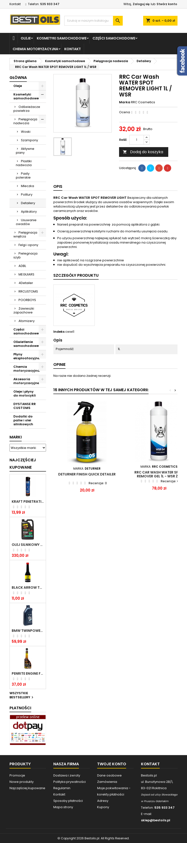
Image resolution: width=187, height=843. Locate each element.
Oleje (26, 38)
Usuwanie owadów (26, 222)
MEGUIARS (26, 274)
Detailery (28, 203)
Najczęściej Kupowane (22, 463)
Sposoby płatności (68, 800)
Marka (124, 102)
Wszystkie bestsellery (22, 695)
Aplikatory (29, 211)
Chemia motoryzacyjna (35, 49)
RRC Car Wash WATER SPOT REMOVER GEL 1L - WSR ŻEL (159, 474)
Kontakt (15, 4)
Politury (26, 194)
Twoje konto (111, 764)
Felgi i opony (28, 245)
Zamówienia (107, 781)
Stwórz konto (167, 4)
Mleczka (27, 186)
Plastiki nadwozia (24, 163)
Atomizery (27, 321)
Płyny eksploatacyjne (26, 356)
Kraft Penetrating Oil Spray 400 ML (28, 501)
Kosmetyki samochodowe (61, 38)
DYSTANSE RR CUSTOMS (24, 406)
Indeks (59, 332)
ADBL (22, 266)
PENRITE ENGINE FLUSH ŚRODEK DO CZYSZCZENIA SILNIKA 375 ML (28, 673)
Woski (25, 131)
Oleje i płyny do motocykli (24, 393)
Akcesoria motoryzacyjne (26, 381)
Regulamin (61, 788)
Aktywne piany (25, 150)
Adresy (102, 800)
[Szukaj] (93, 21)
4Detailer (26, 283)
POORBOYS (27, 300)
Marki (15, 437)
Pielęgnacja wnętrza (25, 234)
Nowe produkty (21, 781)
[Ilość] (136, 140)
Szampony (29, 140)
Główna (18, 77)
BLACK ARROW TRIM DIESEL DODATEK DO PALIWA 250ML (28, 587)
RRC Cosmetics (143, 102)
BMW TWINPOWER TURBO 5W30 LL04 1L (28, 631)
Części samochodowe (114, 38)
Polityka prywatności (69, 781)
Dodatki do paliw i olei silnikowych (23, 420)
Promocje (17, 775)
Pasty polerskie (23, 175)
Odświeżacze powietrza (26, 108)
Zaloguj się (141, 4)
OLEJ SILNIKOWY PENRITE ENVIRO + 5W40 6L (28, 545)
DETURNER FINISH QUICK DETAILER (87, 474)
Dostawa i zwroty (66, 775)
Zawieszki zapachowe (23, 310)
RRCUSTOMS (28, 291)
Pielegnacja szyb (25, 255)
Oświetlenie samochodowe (26, 344)
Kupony (103, 807)
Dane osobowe (109, 775)
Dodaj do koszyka (143, 152)
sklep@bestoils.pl (155, 820)
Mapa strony (63, 807)
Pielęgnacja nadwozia (25, 121)
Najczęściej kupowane (27, 788)
